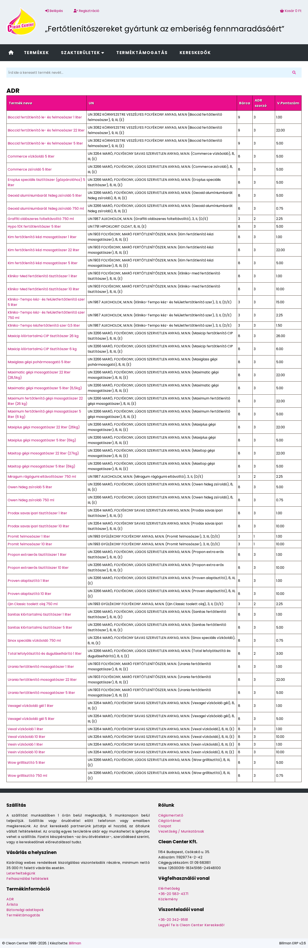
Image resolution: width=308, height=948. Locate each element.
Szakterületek (83, 53)
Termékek (36, 53)
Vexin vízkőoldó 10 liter (26, 752)
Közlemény (168, 899)
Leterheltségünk (21, 873)
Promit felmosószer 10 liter (30, 544)
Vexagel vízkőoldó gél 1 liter (30, 705)
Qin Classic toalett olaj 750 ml (33, 604)
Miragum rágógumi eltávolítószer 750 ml (42, 476)
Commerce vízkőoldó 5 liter (31, 156)
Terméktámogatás (142, 53)
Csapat (164, 826)
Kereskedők (195, 53)
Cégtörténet (169, 820)
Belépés (54, 10)
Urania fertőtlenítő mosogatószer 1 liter (41, 666)
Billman (75, 943)
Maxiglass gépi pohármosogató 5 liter (39, 362)
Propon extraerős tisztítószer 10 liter (38, 567)
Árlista (12, 904)
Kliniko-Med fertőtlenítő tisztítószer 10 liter (43, 289)
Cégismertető (170, 815)
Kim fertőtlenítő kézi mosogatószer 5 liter (43, 263)
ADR (10, 899)
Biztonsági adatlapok (25, 909)
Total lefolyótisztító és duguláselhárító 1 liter (45, 653)
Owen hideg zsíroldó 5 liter (30, 487)
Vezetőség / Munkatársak (181, 831)
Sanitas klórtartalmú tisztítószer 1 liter (39, 614)
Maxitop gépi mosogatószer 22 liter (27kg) (43, 453)
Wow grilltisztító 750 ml (27, 775)
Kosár (291, 10)
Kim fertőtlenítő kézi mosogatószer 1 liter (42, 236)
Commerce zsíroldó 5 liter (30, 169)
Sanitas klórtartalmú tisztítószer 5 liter (40, 627)
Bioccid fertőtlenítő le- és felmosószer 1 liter (45, 117)
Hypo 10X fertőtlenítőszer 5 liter (34, 226)
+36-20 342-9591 (173, 919)
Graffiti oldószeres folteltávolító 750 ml (41, 218)
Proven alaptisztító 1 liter (28, 580)
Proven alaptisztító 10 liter (29, 593)
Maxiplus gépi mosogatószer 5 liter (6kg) (42, 440)
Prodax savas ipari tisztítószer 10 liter (38, 526)
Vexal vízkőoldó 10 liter (26, 736)
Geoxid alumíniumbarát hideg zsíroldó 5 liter (45, 195)
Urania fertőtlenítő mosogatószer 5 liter (41, 692)
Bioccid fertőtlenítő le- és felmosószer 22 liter (46, 130)
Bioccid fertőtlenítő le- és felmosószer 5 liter (45, 143)
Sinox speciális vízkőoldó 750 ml (34, 640)
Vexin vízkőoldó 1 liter (25, 744)
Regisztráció (86, 10)
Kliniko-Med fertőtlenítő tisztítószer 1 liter (42, 276)
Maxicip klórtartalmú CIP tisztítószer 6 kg (42, 348)
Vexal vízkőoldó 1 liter (25, 729)
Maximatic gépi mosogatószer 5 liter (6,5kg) (45, 388)
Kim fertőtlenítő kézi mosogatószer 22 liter (43, 250)
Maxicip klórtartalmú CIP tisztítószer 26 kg (43, 335)
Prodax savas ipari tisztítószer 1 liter (37, 513)
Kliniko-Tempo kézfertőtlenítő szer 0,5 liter (44, 325)
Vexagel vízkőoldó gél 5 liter (31, 718)
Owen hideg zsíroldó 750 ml (31, 500)
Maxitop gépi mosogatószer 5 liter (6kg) (41, 466)
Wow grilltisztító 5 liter (26, 762)
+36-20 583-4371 (173, 893)
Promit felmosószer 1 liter (29, 536)
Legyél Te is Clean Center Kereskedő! (191, 925)
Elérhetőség (169, 888)
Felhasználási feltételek (27, 878)
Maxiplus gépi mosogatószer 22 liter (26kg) (44, 427)
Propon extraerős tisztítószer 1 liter (37, 554)
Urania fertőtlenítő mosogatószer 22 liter (42, 679)
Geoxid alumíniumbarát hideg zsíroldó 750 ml (46, 208)
